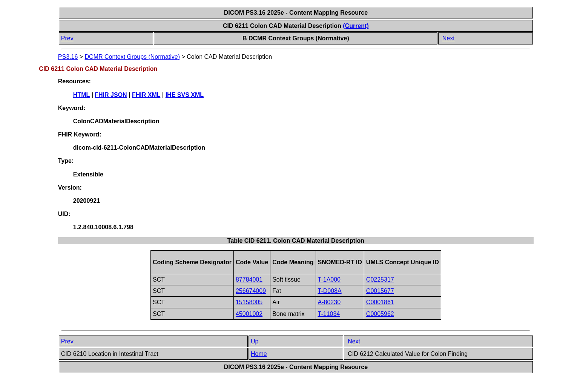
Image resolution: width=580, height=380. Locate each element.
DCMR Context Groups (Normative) (132, 57)
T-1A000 (329, 279)
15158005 (249, 302)
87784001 (249, 279)
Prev (67, 38)
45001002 (249, 314)
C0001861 (380, 302)
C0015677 (380, 291)
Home (259, 354)
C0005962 (380, 314)
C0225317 (380, 279)
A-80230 (329, 302)
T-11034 (329, 314)
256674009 (251, 291)
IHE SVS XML (185, 95)
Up (254, 341)
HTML (81, 95)
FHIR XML (146, 95)
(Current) (355, 26)
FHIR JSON (111, 95)
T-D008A (330, 291)
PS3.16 (68, 57)
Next (448, 38)
